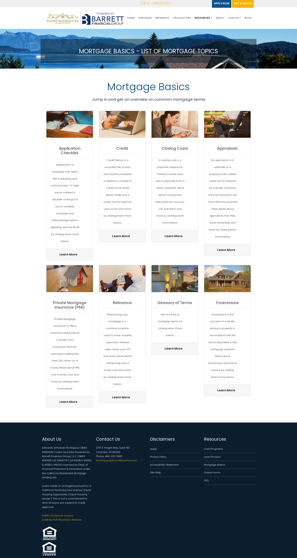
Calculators (182, 17)
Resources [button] (203, 17)
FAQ (206, 480)
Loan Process (212, 457)
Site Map (155, 472)
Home (131, 17)
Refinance (162, 17)
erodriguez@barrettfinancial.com (116, 460)
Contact (234, 17)
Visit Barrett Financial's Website (62, 520)
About (220, 17)
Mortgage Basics (214, 465)
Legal (153, 449)
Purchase (145, 17)
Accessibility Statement (164, 465)
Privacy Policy (158, 457)
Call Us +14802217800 (153, 3)
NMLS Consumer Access (58, 515)
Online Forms (212, 472)
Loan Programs (213, 449)
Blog (248, 17)
